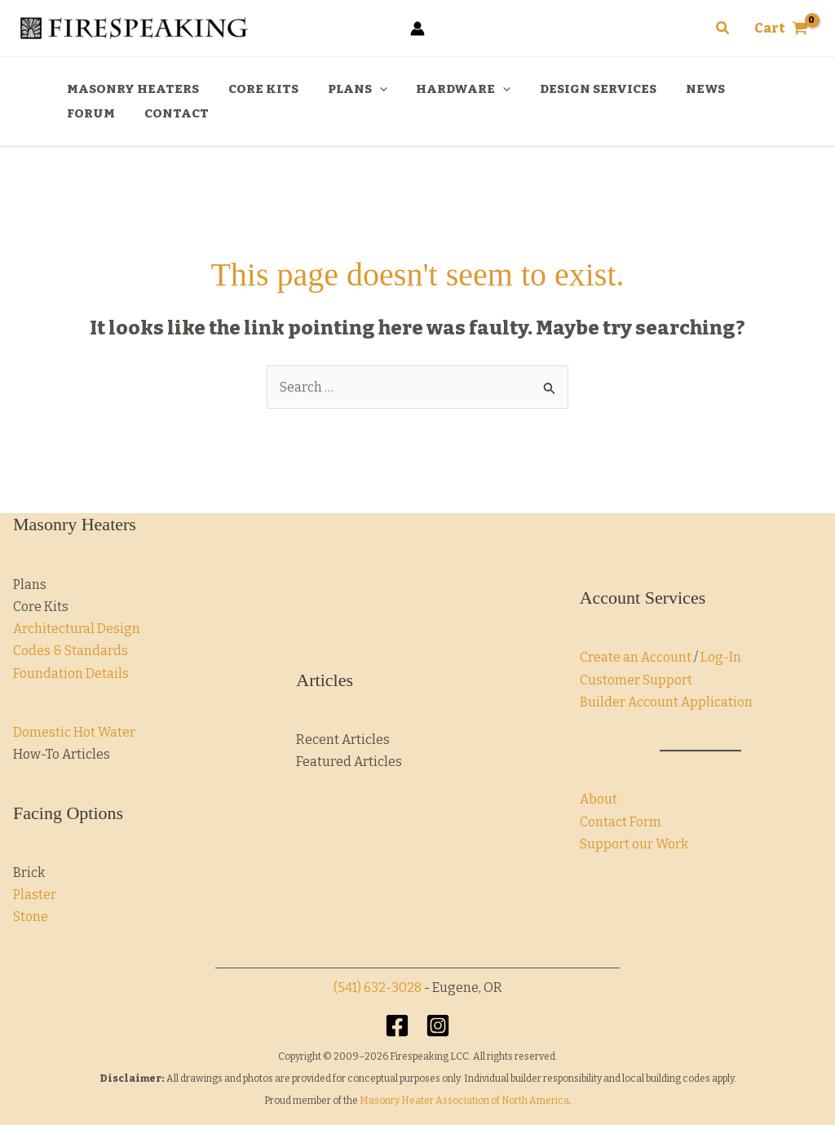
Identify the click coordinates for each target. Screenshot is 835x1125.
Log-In (720, 657)
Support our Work (634, 844)
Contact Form (620, 822)
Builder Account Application (666, 702)
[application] (367, 89)
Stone (30, 916)
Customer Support (636, 680)
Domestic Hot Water (74, 732)
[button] (723, 28)
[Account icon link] (417, 28)
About (598, 799)
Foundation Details (71, 673)
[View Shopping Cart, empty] (781, 28)
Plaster (34, 894)
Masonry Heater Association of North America (464, 1100)
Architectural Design (76, 628)
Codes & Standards (70, 650)
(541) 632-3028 (378, 987)
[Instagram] (438, 1025)
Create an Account (635, 657)
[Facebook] (397, 1025)
